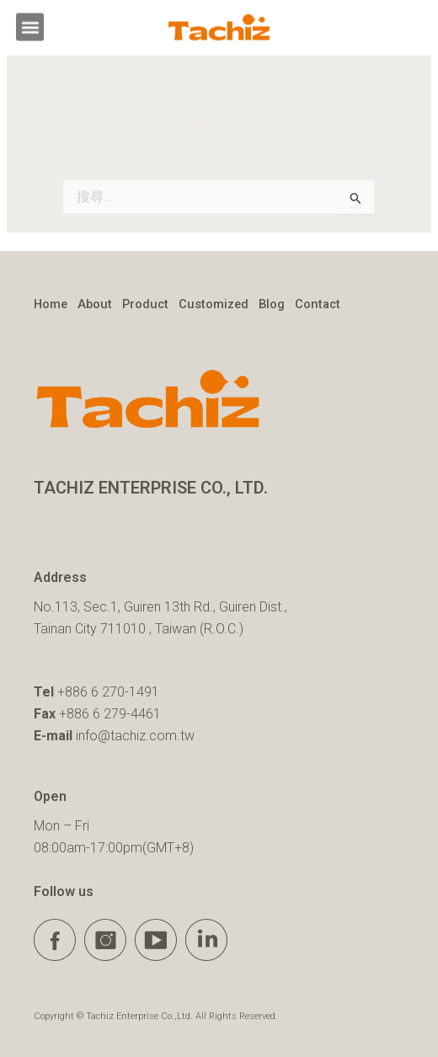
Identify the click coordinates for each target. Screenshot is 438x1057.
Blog (272, 304)
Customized (213, 304)
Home (50, 304)
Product (145, 304)
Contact (317, 304)
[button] (30, 23)
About (94, 304)
